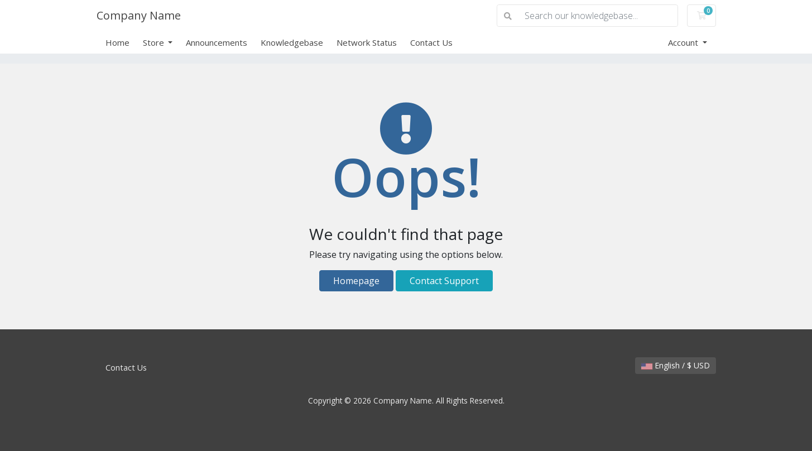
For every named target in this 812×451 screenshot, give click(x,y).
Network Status (367, 42)
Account (684, 42)
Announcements (216, 42)
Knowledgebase (292, 42)
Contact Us (431, 42)
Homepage (356, 281)
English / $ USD (675, 365)
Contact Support (444, 281)
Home (117, 42)
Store (154, 42)
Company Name (139, 15)
